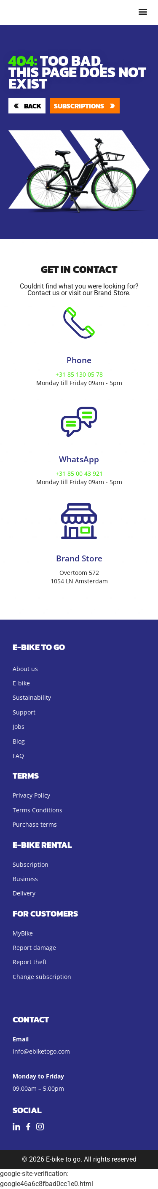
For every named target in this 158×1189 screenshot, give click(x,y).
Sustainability (32, 697)
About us (25, 669)
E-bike (21, 683)
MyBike (23, 933)
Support (24, 712)
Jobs (18, 727)
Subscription (30, 864)
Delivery (24, 893)
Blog (19, 741)
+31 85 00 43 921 (79, 473)
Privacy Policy (31, 795)
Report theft (30, 962)
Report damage (34, 948)
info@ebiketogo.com (41, 1051)
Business (25, 879)
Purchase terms (35, 824)
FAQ (18, 756)
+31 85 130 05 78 (79, 374)
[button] (143, 11)
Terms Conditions (37, 810)
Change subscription (42, 977)
